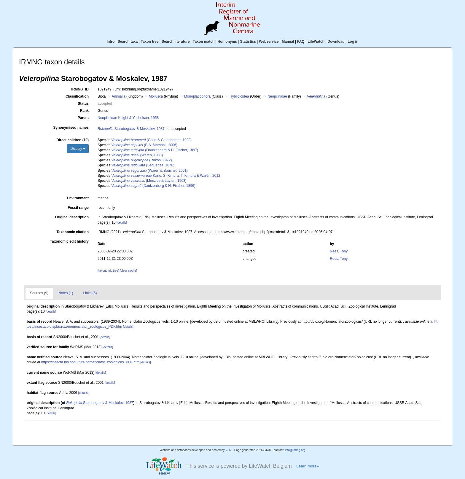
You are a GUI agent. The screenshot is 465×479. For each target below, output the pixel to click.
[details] (122, 222)
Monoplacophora (197, 96)
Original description (72, 217)
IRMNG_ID (80, 89)
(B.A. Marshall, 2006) (144, 145)
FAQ (301, 41)
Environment (78, 198)
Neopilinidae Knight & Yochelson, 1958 (128, 118)
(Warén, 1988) (137, 155)
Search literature (176, 41)
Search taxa (128, 41)
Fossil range (78, 208)
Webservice (269, 41)
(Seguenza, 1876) (142, 165)
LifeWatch (316, 41)
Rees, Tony (339, 251)
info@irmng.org (295, 450)
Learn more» (307, 466)
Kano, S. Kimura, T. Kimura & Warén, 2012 (165, 176)
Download (336, 41)
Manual (288, 41)
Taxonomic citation (73, 232)
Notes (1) (65, 293)
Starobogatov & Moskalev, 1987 (131, 129)
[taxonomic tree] (108, 270)
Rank (84, 111)
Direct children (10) (72, 140)
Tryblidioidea (239, 96)
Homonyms (227, 41)
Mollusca (156, 96)
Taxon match (203, 41)
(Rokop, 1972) (141, 160)
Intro (111, 41)
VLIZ (228, 450)
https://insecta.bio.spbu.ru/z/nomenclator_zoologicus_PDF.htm (90, 362)
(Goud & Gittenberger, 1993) (151, 140)
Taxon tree (150, 41)
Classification (77, 96)
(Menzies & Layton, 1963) (149, 181)
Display (77, 149)
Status (83, 103)
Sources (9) (39, 293)
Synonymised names (71, 127)
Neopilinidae (277, 96)
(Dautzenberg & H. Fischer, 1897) (154, 150)
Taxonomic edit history (69, 241)
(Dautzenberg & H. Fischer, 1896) (153, 186)
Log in (353, 41)
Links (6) (90, 293)
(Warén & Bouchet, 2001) (149, 170)
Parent (83, 118)
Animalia (118, 96)
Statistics (248, 41)
